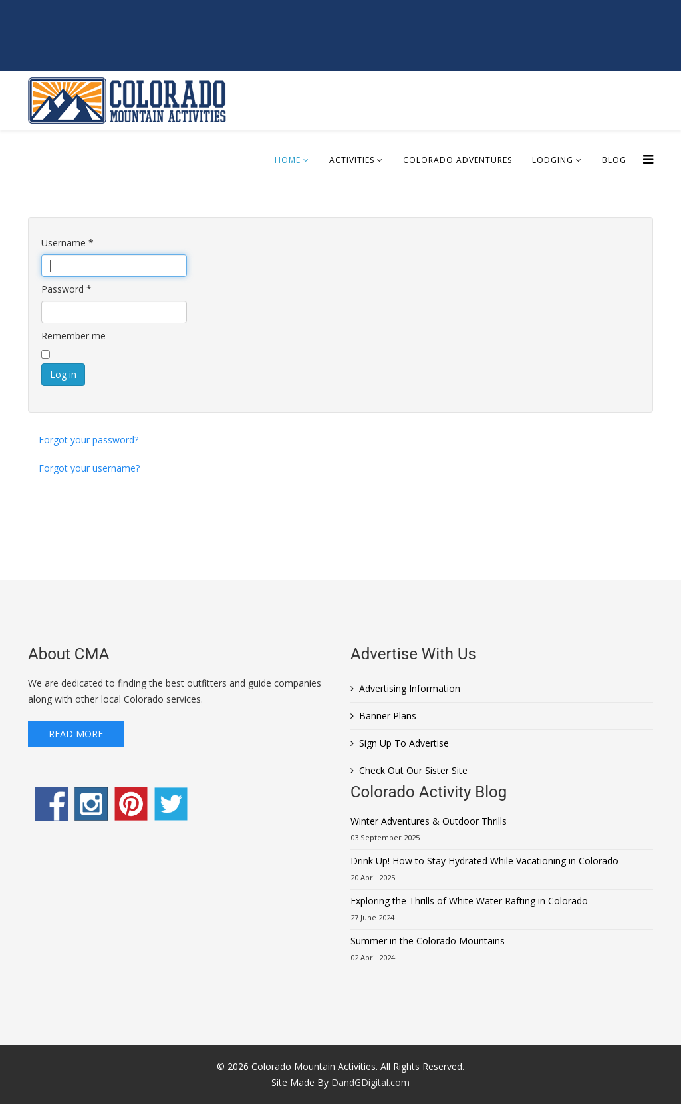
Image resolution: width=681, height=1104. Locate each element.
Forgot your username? (89, 468)
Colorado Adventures (457, 160)
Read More (76, 733)
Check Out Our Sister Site (413, 770)
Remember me (73, 335)
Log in (63, 374)
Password (66, 289)
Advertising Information (409, 688)
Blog (614, 160)
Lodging (552, 160)
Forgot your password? (88, 439)
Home (288, 160)
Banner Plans (387, 715)
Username (67, 242)
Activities (351, 160)
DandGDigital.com (370, 1082)
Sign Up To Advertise (404, 743)
